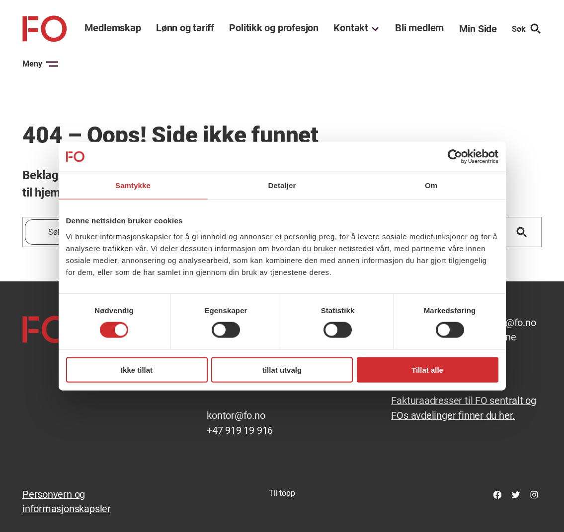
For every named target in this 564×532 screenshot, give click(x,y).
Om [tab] (431, 185)
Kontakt (350, 28)
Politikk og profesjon (273, 28)
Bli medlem (419, 28)
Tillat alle (427, 369)
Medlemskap (112, 28)
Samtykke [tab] (133, 185)
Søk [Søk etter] (527, 29)
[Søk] (521, 232)
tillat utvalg (282, 369)
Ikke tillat (137, 369)
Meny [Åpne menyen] (40, 64)
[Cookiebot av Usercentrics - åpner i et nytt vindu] (454, 156)
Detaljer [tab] (282, 185)
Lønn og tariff (185, 28)
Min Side (478, 29)
